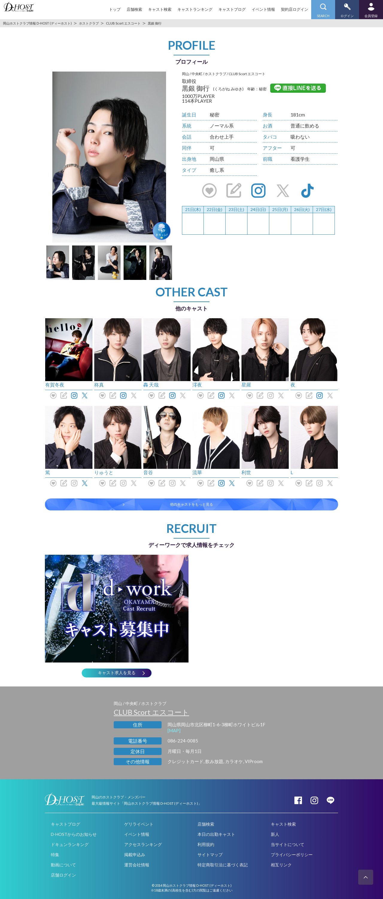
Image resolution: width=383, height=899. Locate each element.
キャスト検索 (159, 9)
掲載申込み (134, 854)
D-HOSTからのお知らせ (74, 834)
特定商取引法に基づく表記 (222, 864)
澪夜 (197, 384)
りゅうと (103, 472)
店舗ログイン (63, 874)
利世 (246, 472)
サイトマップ (210, 854)
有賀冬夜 (54, 384)
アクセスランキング (143, 844)
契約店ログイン (294, 9)
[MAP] (174, 730)
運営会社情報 (136, 864)
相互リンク (281, 864)
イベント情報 (263, 9)
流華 (197, 472)
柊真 (99, 384)
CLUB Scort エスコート (151, 712)
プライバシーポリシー (292, 854)
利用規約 (205, 844)
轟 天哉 (151, 384)
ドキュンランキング (70, 844)
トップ (115, 9)
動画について (63, 864)
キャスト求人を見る (117, 672)
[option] (109, 157)
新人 (275, 834)
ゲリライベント (138, 824)
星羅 (246, 384)
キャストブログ (232, 9)
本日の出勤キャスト (216, 834)
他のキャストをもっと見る (191, 504)
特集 (55, 854)
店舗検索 (134, 9)
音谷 (148, 472)
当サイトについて (287, 844)
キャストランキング (194, 9)
